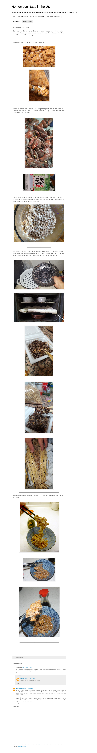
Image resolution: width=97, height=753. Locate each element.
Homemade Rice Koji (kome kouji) (53, 16)
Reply (17, 672)
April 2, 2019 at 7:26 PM (30, 678)
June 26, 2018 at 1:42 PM (27, 667)
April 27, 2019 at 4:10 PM (28, 688)
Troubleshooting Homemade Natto (37, 16)
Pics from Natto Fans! (27, 21)
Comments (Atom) (22, 746)
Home (14, 16)
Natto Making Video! (17, 21)
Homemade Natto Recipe (22, 16)
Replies (19, 675)
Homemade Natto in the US (31, 6)
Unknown (22, 678)
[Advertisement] (76, 49)
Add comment (16, 706)
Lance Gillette (19, 688)
